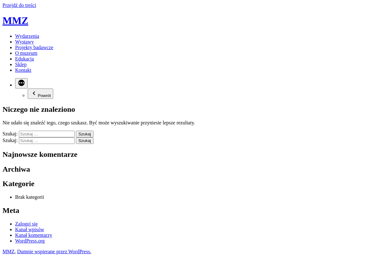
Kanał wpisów (29, 229)
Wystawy (24, 41)
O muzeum (26, 53)
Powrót (40, 93)
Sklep (20, 64)
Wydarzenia (27, 36)
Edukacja (24, 58)
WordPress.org (30, 240)
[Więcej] (21, 83)
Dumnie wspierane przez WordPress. (54, 251)
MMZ (15, 20)
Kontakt (23, 70)
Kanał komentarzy (33, 235)
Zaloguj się (26, 223)
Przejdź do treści (19, 5)
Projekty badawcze (34, 47)
